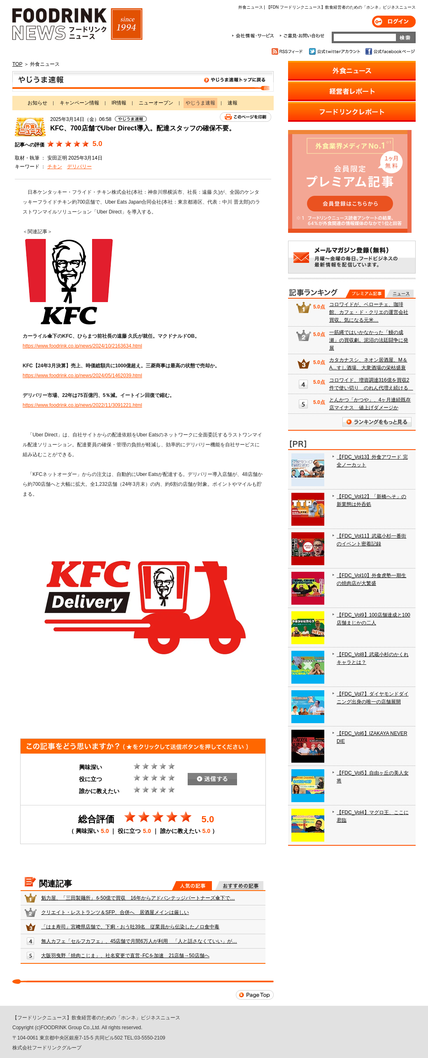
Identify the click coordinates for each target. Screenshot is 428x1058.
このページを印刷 (245, 117)
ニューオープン (156, 103)
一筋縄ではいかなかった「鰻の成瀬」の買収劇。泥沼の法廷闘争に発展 (368, 340)
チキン (54, 166)
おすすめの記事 (239, 885)
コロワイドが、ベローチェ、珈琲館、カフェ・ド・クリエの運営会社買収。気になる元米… (368, 312)
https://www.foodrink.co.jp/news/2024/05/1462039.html (82, 375)
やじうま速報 (143, 81)
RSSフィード (288, 51)
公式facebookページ (389, 51)
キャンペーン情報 (79, 103)
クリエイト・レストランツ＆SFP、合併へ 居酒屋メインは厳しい (115, 912)
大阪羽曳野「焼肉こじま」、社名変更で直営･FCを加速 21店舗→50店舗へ (125, 955)
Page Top (255, 995)
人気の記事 (192, 885)
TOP (17, 64)
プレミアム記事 (365, 294)
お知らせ (37, 103)
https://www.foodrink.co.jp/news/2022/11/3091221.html (82, 405)
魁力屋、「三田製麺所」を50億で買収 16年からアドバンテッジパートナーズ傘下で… (138, 898)
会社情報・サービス (254, 35)
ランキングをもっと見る (377, 422)
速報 (232, 103)
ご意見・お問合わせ (302, 35)
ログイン (394, 22)
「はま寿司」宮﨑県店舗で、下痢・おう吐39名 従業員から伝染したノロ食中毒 (130, 927)
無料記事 (400, 294)
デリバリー (79, 166)
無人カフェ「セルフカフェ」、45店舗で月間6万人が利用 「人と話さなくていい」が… (139, 941)
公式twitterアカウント (335, 51)
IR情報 (119, 103)
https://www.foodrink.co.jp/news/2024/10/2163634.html (82, 346)
